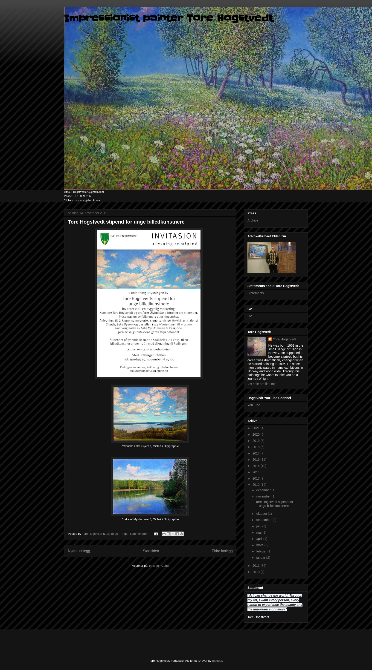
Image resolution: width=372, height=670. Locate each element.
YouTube (253, 405)
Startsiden (151, 551)
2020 (257, 434)
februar (261, 551)
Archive (252, 220)
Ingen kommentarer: (135, 533)
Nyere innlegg (79, 551)
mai (259, 532)
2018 (257, 447)
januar (261, 557)
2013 (257, 478)
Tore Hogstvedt (284, 339)
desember (263, 490)
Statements (255, 293)
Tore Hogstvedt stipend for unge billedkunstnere (126, 222)
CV (249, 316)
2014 (257, 472)
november (263, 496)
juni (259, 526)
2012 (257, 484)
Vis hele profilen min (261, 384)
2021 (257, 428)
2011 (257, 565)
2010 (257, 572)
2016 (257, 459)
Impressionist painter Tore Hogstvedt (168, 18)
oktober (262, 513)
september (264, 520)
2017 (257, 453)
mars (260, 545)
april (259, 539)
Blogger (217, 660)
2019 (257, 441)
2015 (257, 466)
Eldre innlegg (222, 551)
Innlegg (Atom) (159, 565)
